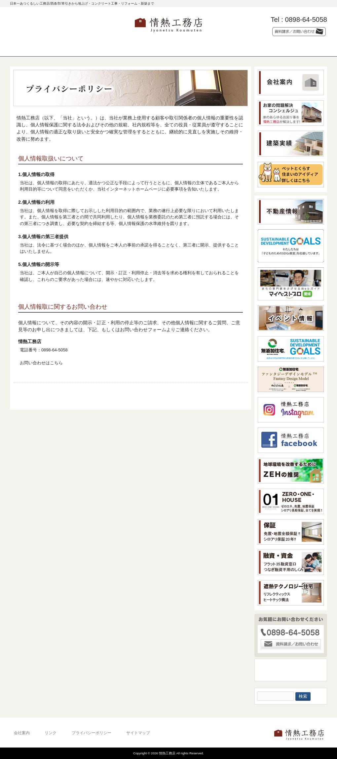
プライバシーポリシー (91, 733)
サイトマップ (138, 733)
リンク (50, 733)
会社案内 (22, 733)
